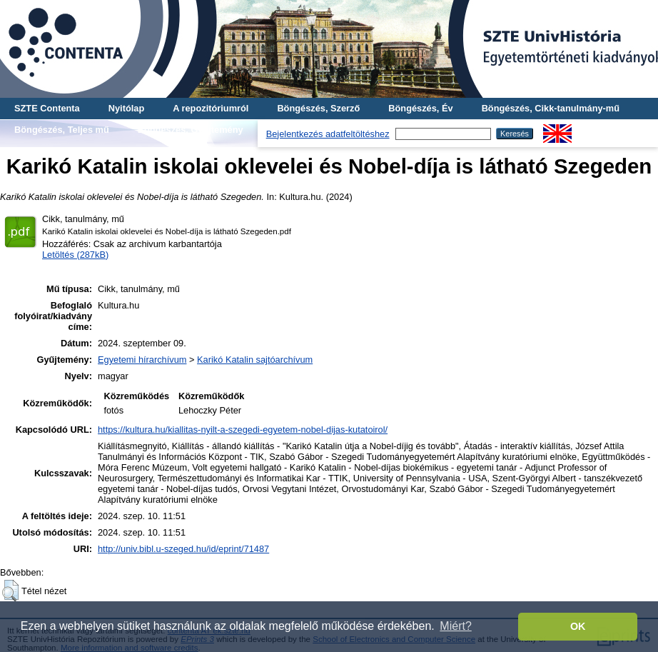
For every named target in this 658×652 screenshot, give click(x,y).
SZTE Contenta (47, 108)
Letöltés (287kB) (75, 254)
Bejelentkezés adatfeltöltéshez (328, 134)
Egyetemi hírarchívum (142, 359)
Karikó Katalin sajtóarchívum (255, 359)
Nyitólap (126, 108)
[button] (10, 590)
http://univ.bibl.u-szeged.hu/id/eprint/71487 (183, 548)
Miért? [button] (455, 626)
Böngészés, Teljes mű (61, 129)
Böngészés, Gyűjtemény (190, 129)
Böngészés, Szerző (318, 108)
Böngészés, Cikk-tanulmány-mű (550, 108)
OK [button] (578, 626)
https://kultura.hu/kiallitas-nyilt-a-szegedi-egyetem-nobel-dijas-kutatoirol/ (243, 429)
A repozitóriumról (210, 108)
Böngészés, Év (420, 108)
